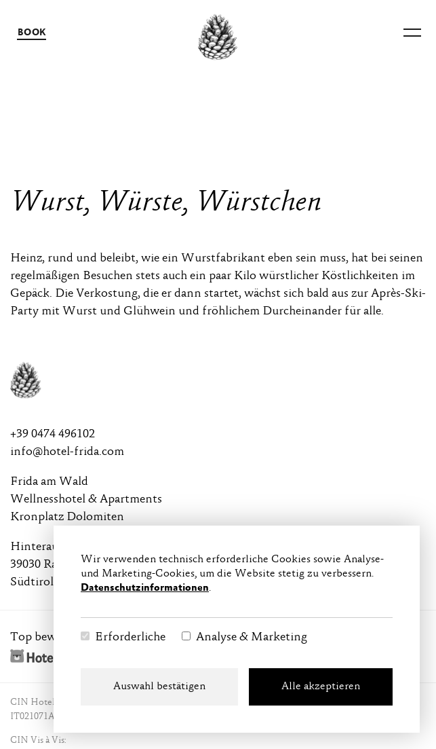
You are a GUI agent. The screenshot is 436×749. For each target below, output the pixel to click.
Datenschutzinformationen (145, 588)
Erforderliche (130, 638)
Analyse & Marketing (251, 638)
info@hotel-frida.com (67, 452)
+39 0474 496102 (52, 434)
